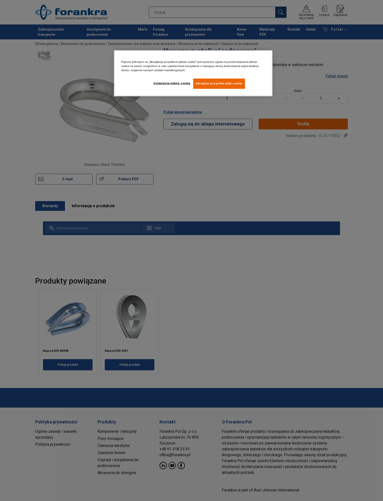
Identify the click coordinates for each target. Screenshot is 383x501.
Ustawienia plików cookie (172, 83)
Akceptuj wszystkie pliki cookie (219, 83)
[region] (193, 73)
